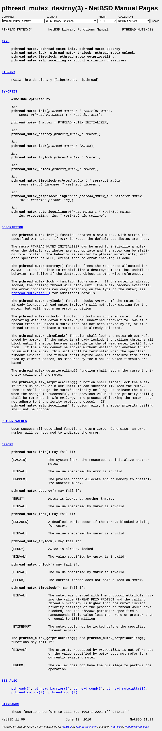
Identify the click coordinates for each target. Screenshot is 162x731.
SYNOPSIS (9, 92)
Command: (9, 17)
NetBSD (67, 726)
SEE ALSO (9, 681)
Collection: (125, 17)
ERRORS (7, 444)
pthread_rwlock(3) (27, 692)
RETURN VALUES (14, 421)
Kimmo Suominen (86, 726)
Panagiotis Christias (137, 726)
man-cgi (115, 726)
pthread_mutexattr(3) (30, 293)
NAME (5, 41)
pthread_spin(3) (62, 692)
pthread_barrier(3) (52, 689)
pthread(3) (21, 689)
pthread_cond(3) (88, 689)
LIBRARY (8, 72)
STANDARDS (10, 704)
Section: (53, 17)
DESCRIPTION (12, 227)
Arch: (104, 17)
